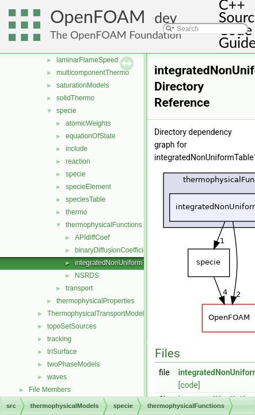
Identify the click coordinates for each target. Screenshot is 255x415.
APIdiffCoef (92, 237)
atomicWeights (88, 123)
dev (165, 17)
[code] (189, 385)
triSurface (62, 352)
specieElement (88, 187)
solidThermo (75, 98)
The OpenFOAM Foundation (115, 34)
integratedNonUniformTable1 (119, 263)
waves (57, 377)
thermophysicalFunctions (104, 225)
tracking (59, 339)
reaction (78, 161)
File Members (50, 390)
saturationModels (82, 85)
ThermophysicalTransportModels (97, 314)
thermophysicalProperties (95, 301)
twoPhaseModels (73, 364)
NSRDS (87, 275)
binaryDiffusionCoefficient (114, 250)
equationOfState (91, 136)
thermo (76, 212)
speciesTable (85, 199)
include (76, 149)
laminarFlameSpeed (87, 60)
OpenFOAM (98, 16)
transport (79, 288)
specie (66, 111)
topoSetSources (71, 326)
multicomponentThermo (92, 73)
